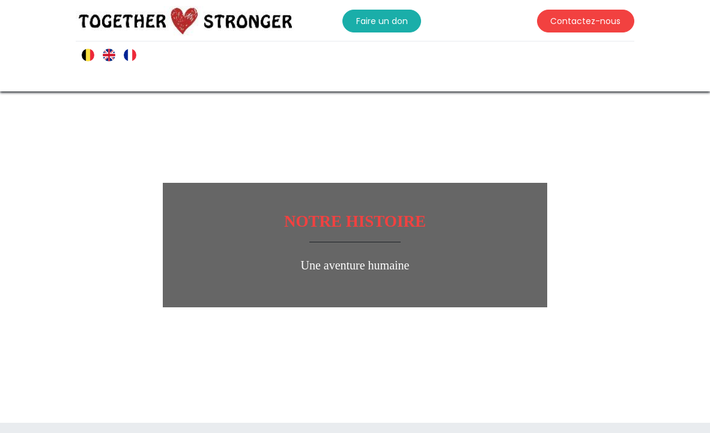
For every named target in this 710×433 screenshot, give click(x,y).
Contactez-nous (585, 21)
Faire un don (382, 21)
